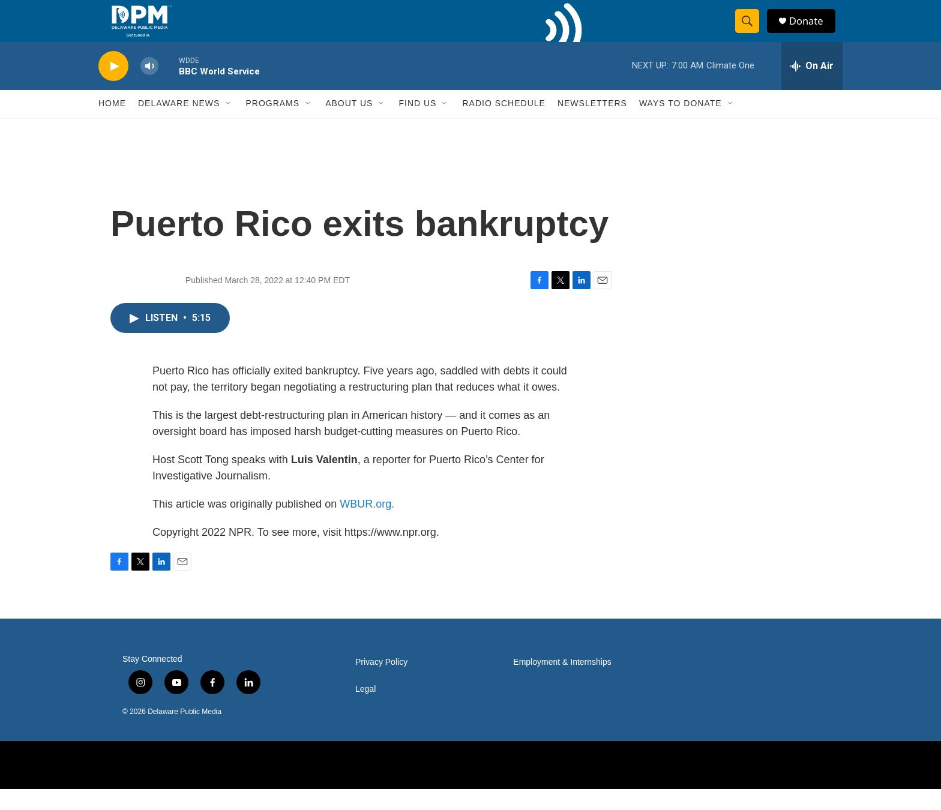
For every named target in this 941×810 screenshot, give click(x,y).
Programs (272, 125)
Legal (365, 710)
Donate (812, 31)
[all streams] (812, 87)
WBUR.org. (367, 525)
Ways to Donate (680, 125)
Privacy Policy (381, 683)
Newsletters (592, 125)
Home (112, 125)
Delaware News (179, 125)
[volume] (149, 87)
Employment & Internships (562, 683)
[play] (113, 87)
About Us (349, 125)
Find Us (417, 125)
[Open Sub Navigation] (228, 125)
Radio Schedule (503, 125)
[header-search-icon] (751, 32)
